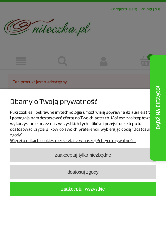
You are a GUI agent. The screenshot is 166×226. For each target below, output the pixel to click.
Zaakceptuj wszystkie (83, 188)
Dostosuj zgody (83, 172)
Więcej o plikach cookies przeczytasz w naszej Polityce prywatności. (73, 140)
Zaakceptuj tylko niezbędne (83, 155)
